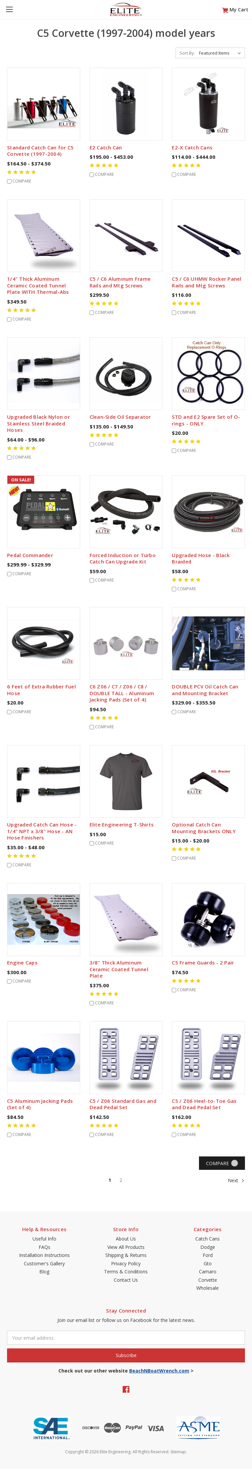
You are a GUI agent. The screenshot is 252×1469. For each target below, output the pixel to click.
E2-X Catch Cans (192, 147)
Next (236, 1180)
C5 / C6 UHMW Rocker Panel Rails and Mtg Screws (206, 282)
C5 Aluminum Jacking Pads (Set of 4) (40, 1104)
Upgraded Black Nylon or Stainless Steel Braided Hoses (38, 423)
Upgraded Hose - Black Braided (201, 558)
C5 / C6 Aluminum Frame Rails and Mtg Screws (120, 282)
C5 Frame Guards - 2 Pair (203, 962)
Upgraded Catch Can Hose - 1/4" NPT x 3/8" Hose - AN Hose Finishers (42, 831)
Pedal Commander (30, 555)
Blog (44, 1271)
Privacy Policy (126, 1263)
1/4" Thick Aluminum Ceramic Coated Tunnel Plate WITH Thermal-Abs (38, 285)
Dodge (207, 1247)
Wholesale (207, 1288)
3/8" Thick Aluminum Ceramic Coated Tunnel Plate (119, 969)
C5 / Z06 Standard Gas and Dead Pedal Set (123, 1104)
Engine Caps (22, 962)
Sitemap (178, 1452)
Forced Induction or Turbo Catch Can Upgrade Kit (123, 558)
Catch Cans (207, 1239)
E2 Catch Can (106, 147)
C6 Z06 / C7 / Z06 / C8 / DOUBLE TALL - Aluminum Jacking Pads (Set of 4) (122, 693)
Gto (208, 1263)
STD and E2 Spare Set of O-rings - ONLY (206, 420)
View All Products (126, 1247)
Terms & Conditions (126, 1271)
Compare (222, 1163)
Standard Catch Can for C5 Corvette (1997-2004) (40, 150)
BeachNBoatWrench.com (159, 1370)
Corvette (207, 1280)
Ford (208, 1255)
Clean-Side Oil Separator (120, 416)
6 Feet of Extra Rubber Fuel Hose (41, 689)
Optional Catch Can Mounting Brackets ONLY (204, 827)
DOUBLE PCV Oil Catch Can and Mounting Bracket (205, 689)
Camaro (207, 1271)
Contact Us (126, 1280)
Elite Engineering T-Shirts (122, 824)
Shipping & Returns (126, 1255)
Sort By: (187, 53)
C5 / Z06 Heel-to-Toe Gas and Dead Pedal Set (204, 1104)
